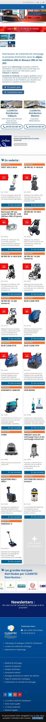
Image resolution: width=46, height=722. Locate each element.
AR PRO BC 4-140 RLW (33, 167)
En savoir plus (12, 87)
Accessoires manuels (11, 672)
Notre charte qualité (11, 704)
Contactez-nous (13, 92)
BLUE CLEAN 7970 (31, 346)
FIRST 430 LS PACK (9, 167)
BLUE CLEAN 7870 (31, 301)
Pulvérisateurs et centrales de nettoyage (19, 682)
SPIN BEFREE (29, 390)
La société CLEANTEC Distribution (17, 700)
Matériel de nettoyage (12, 663)
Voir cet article (14, 205)
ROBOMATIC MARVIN (10, 390)
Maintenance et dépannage (14, 649)
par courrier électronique (32, 630)
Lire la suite (20, 144)
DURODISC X (6, 524)
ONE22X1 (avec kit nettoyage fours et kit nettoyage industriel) (34, 437)
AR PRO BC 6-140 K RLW (11, 256)
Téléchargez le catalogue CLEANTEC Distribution (22, 643)
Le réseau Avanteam (11, 707)
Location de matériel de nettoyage (17, 646)
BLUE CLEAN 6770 (8, 346)
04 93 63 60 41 (28, 2)
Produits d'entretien (11, 669)
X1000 (3, 435)
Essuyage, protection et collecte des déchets (21, 676)
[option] (23, 141)
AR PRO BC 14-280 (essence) (32, 257)
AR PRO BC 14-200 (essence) (9, 302)
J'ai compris (38, 718)
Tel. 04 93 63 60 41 (28, 633)
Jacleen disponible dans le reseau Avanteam (26, 139)
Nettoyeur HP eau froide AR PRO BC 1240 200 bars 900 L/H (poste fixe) (11, 215)
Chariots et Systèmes (12, 666)
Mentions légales (10, 710)
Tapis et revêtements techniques (16, 679)
